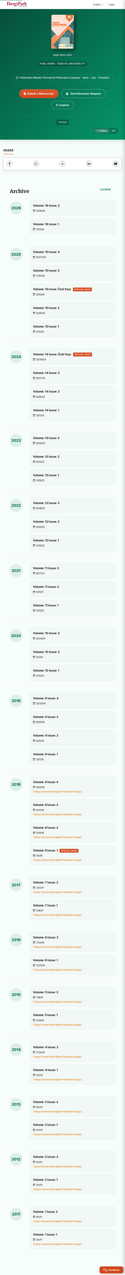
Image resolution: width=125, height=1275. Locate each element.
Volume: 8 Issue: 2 (45, 827)
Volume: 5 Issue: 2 (45, 992)
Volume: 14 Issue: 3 (46, 373)
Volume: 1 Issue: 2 (45, 1211)
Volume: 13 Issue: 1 (46, 475)
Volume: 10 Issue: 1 (46, 670)
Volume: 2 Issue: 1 (45, 1179)
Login (111, 4)
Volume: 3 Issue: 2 (45, 1102)
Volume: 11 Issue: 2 (46, 586)
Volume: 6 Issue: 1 (45, 960)
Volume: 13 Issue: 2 (46, 456)
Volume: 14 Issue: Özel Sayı (62, 354)
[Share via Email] (115, 164)
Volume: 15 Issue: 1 (46, 326)
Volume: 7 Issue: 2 (45, 882)
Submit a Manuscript (39, 93)
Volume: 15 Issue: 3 (46, 270)
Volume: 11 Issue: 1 (45, 605)
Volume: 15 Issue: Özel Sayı (62, 289)
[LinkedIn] (89, 164)
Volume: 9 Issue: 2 (45, 735)
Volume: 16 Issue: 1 (46, 224)
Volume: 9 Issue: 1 (45, 754)
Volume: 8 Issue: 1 (55, 851)
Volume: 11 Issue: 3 (46, 568)
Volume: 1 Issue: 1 (45, 1234)
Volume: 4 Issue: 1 (45, 1070)
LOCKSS (105, 189)
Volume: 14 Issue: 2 (46, 391)
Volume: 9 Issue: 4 (45, 698)
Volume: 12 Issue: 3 (46, 503)
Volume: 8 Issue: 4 (45, 782)
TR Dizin (62, 122)
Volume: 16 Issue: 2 (46, 205)
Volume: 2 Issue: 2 (45, 1156)
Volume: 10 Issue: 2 (46, 652)
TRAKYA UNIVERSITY (71, 63)
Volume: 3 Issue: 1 (45, 1124)
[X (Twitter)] (62, 164)
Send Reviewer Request (83, 93)
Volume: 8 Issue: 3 (45, 805)
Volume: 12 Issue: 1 (46, 540)
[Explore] (62, 105)
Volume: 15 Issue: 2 (46, 308)
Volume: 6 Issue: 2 (45, 937)
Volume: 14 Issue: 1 (46, 410)
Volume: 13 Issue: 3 (46, 438)
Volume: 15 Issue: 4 (46, 252)
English (98, 4)
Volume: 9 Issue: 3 (45, 717)
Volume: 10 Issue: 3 (46, 633)
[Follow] (102, 131)
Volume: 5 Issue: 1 (45, 1015)
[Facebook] (9, 164)
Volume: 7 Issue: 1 (45, 905)
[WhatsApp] (36, 164)
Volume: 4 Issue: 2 (45, 1047)
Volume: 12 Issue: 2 (46, 521)
